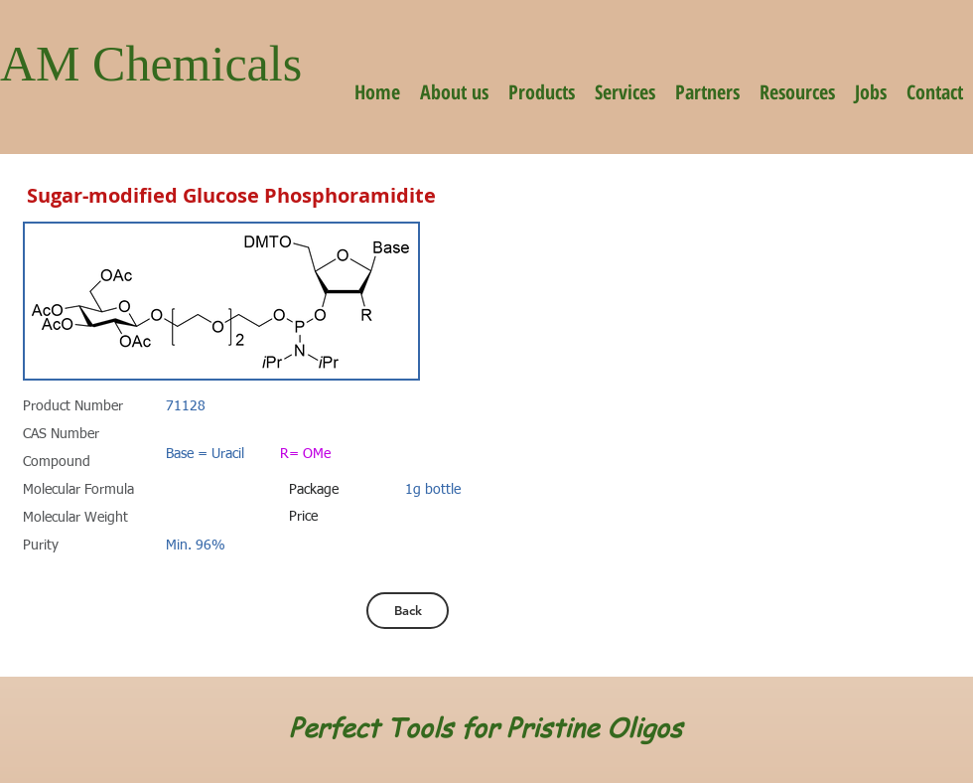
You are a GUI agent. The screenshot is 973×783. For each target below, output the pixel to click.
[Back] (407, 610)
